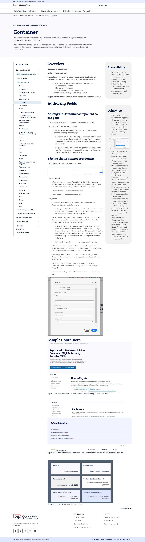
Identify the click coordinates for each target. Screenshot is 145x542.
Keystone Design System (24, 217)
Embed (21, 125)
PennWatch (107, 520)
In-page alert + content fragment (26, 144)
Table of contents (24, 193)
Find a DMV (77, 520)
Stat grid (22, 190)
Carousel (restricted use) (27, 92)
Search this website (22, 232)
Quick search (23, 177)
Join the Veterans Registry (82, 527)
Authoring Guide (22, 64)
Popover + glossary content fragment (28, 163)
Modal (21, 159)
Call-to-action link (25, 109)
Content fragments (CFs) (26, 210)
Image (21, 140)
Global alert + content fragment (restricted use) (27, 133)
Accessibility (20, 229)
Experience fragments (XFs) (27, 213)
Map (20, 152)
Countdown (23, 105)
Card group (22, 96)
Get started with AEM (23, 70)
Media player (23, 155)
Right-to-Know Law (110, 524)
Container (22, 102)
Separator (22, 183)
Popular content (24, 167)
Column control (24, 99)
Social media (23, 187)
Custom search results (26, 112)
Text (20, 203)
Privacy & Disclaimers (106, 539)
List (20, 149)
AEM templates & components (26, 74)
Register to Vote (79, 517)
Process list (22, 170)
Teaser (21, 200)
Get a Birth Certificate (81, 524)
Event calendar (24, 129)
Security (128, 539)
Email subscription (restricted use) (25, 121)
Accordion (22, 86)
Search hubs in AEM (22, 221)
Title (20, 206)
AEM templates (22, 78)
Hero (20, 137)
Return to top (125, 508)
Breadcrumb (23, 89)
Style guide (19, 225)
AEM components (23, 82)
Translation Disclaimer (119, 539)
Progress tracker (24, 173)
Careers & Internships (111, 517)
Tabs (20, 197)
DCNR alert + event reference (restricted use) (27, 116)
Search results (23, 180)
